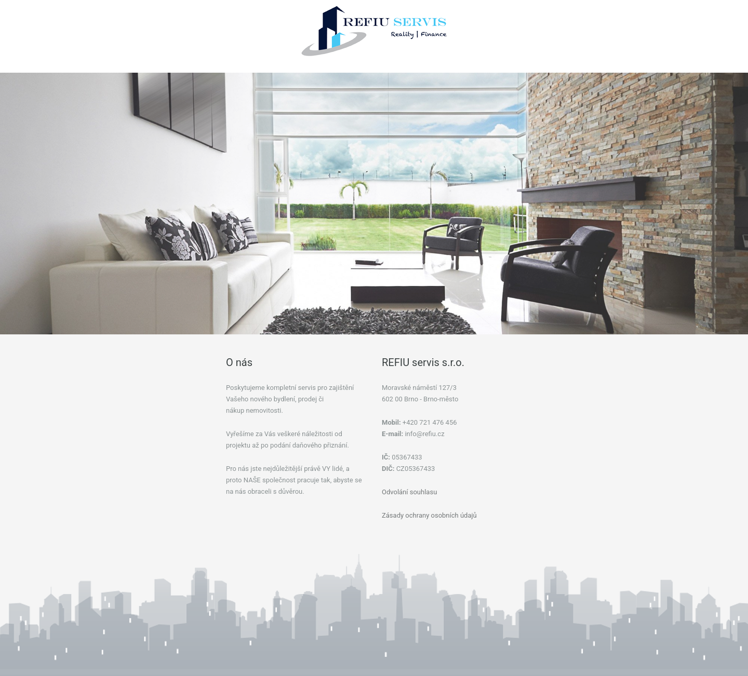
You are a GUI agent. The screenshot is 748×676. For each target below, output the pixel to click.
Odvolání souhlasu (409, 492)
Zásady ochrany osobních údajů (429, 515)
